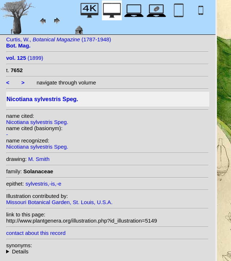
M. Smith (39, 159)
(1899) (24, 58)
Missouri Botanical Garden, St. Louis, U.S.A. (59, 202)
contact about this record (35, 233)
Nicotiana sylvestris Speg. (37, 122)
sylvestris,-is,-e (43, 184)
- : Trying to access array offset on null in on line (107, 251)
